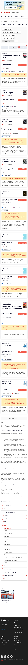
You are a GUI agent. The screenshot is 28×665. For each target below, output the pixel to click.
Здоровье (6, 505)
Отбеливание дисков (9, 35)
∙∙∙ (16, 41)
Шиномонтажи (8, 533)
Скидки (15, 16)
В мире (16, 644)
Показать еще (14, 418)
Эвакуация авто (9, 539)
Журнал (21, 16)
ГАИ (5, 563)
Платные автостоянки (10, 560)
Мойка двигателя (8, 41)
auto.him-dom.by (6, 359)
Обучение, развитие (9, 512)
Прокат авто (8, 552)
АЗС (5, 541)
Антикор (7, 536)
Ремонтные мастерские (10, 579)
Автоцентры (8, 549)
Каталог (9, 16)
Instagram (12, 71)
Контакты (3, 629)
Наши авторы (18, 627)
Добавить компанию (14, 582)
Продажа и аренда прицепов (13, 557)
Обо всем (16, 649)
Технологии (4, 651)
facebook (20, 71)
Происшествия (18, 642)
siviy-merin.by (6, 106)
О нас (16, 620)
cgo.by (4, 323)
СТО (5, 531)
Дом (4, 519)
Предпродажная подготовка (11, 32)
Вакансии (17, 625)
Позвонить (23, 65)
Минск (2, 638)
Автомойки (4, 21)
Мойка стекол (7, 29)
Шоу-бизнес (17, 646)
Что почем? (4, 642)
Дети (5, 515)
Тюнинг (6, 555)
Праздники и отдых (9, 566)
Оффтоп (16, 648)
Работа (16, 636)
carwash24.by (6, 249)
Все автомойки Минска (8, 610)
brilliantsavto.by (6, 207)
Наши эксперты (19, 630)
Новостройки (18, 632)
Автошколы (7, 544)
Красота (5, 509)
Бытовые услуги (8, 575)
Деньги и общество (9, 572)
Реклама (16, 623)
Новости (3, 16)
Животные (6, 522)
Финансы (3, 648)
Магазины (6, 569)
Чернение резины (8, 38)
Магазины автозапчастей (12, 547)
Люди (2, 636)
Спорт (2, 649)
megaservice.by (6, 136)
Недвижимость (5, 640)
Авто (4, 525)
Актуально (3, 644)
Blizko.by (3, 660)
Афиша (2, 646)
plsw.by (4, 71)
